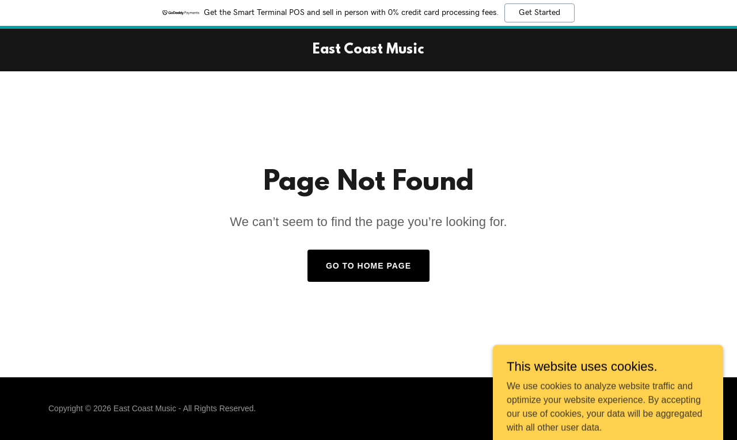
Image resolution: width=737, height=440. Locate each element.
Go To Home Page (368, 265)
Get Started (539, 13)
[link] (368, 50)
